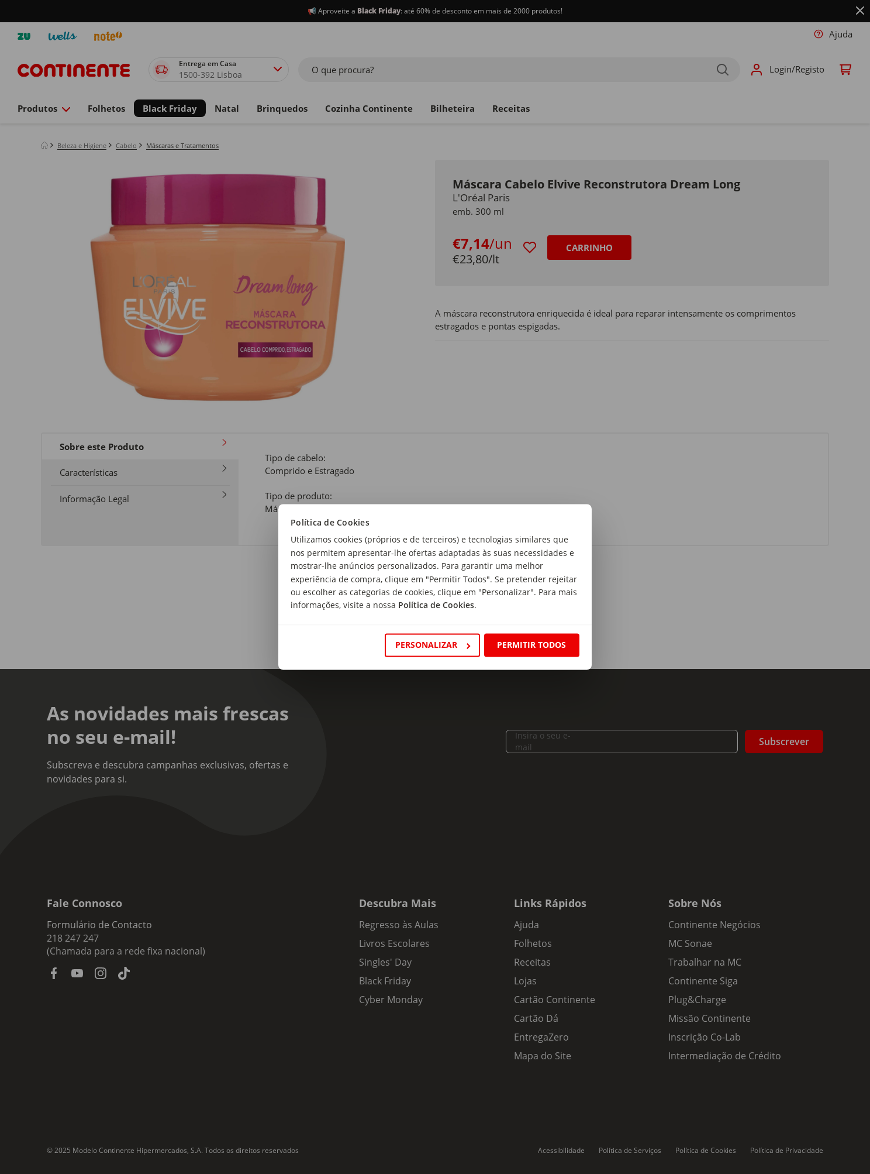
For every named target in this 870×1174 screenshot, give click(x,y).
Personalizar (432, 644)
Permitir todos (531, 644)
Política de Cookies (436, 605)
